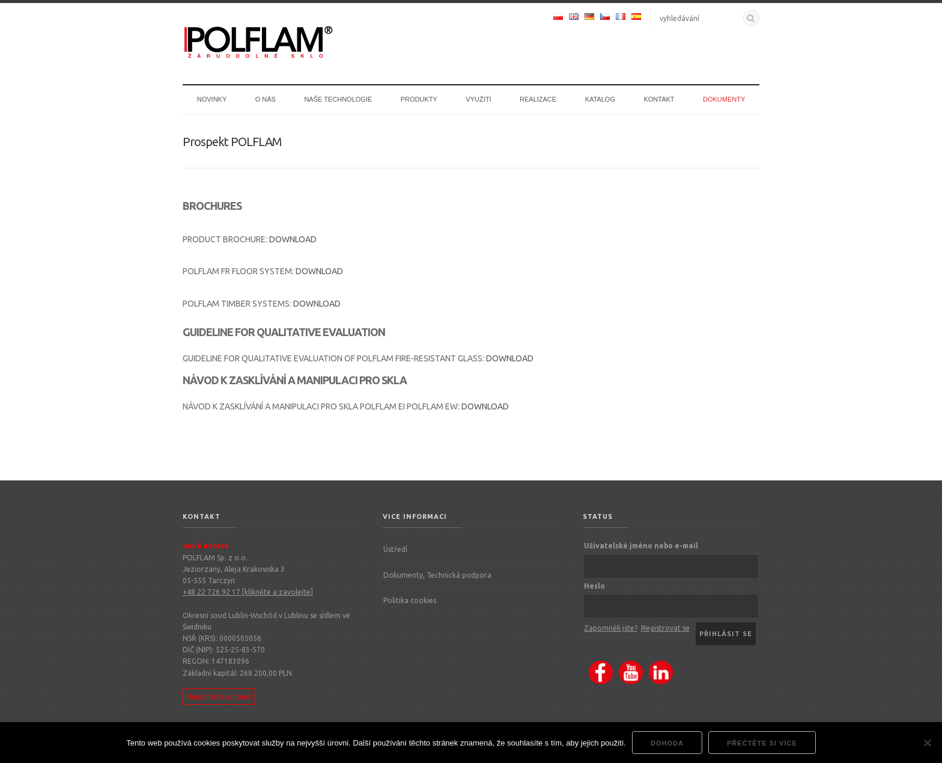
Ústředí (395, 549)
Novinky (212, 99)
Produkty (419, 99)
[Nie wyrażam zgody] (927, 743)
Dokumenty (724, 99)
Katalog (600, 99)
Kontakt (658, 99)
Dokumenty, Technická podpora (437, 575)
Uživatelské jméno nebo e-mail (641, 546)
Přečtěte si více (762, 743)
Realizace (538, 99)
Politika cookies (409, 600)
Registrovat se (665, 628)
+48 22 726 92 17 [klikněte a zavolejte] (248, 592)
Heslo (594, 586)
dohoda (667, 743)
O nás (265, 99)
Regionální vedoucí (219, 696)
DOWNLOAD (293, 239)
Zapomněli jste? (610, 628)
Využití (478, 99)
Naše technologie (338, 99)
